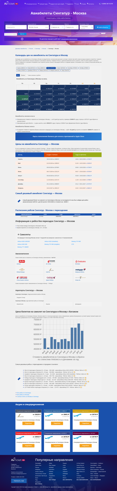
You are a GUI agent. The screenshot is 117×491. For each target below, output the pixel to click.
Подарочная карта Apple (57, 4)
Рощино (65, 463)
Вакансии (13, 468)
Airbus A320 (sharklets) (51, 241)
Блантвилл (51, 469)
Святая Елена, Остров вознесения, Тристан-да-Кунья (41, 475)
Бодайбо (65, 469)
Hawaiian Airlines (80, 467)
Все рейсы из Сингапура (24, 392)
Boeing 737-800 (76, 241)
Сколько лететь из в (28, 396)
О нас (75, 4)
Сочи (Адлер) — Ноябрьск (96, 463)
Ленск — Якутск (94, 477)
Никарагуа (37, 469)
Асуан (64, 465)
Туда (51, 24)
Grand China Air (80, 465)
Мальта (64, 477)
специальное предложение (69, 38)
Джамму (51, 473)
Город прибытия (32, 24)
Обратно (66, 24)
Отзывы (81, 4)
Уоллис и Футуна (39, 471)
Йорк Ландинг (52, 465)
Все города (52, 479)
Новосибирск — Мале (95, 465)
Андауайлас (52, 475)
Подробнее (28, 423)
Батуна (50, 477)
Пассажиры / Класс (84, 24)
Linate (64, 467)
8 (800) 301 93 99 (107, 4)
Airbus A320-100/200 (24, 241)
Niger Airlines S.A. (81, 471)
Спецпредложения (34, 4)
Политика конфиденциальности (18, 473)
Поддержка (69, 4)
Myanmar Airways (81, 469)
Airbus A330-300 (22, 244)
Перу (36, 479)
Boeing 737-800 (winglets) (52, 244)
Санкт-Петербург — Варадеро (97, 475)
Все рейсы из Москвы (23, 394)
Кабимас (51, 471)
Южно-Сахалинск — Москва (97, 469)
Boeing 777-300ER (23, 246)
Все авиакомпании (82, 479)
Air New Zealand (80, 463)
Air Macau (79, 475)
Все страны (38, 483)
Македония (38, 481)
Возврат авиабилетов (16, 467)
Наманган (65, 471)
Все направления (95, 479)
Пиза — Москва (94, 473)
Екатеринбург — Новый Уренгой (98, 471)
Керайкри (51, 467)
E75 (73, 244)
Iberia (78, 473)
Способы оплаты (15, 465)
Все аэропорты (67, 479)
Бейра (50, 463)
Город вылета (9, 24)
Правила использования (17, 471)
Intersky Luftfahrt (80, 477)
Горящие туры (45, 4)
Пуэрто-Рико (38, 465)
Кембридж (65, 473)
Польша (37, 467)
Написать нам (19, 480)
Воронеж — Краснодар (95, 467)
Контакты (88, 4)
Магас (64, 475)
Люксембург (38, 463)
